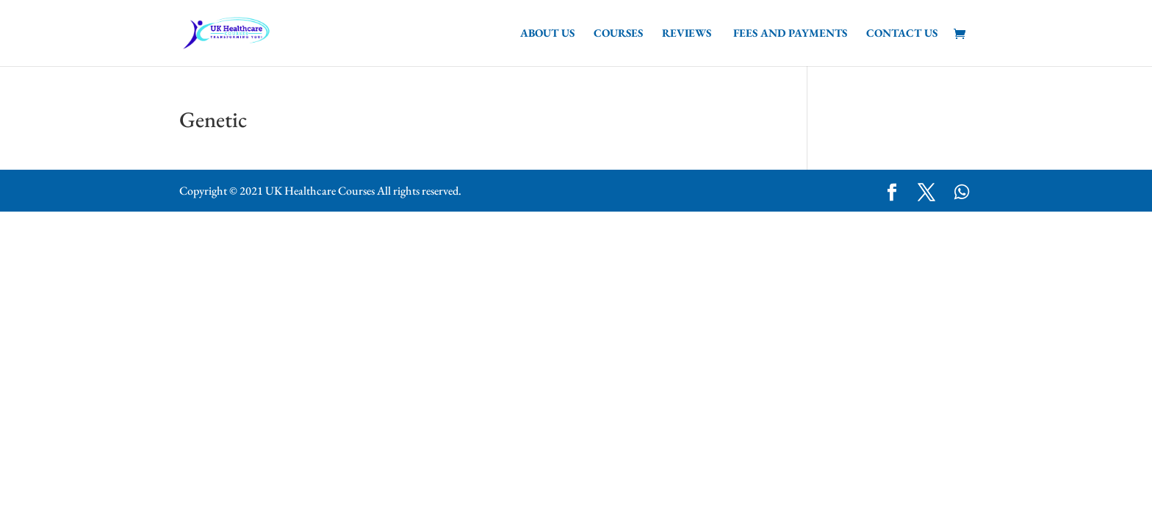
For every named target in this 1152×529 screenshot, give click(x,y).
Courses (618, 34)
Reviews (688, 34)
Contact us (901, 34)
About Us (547, 34)
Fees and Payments (790, 34)
